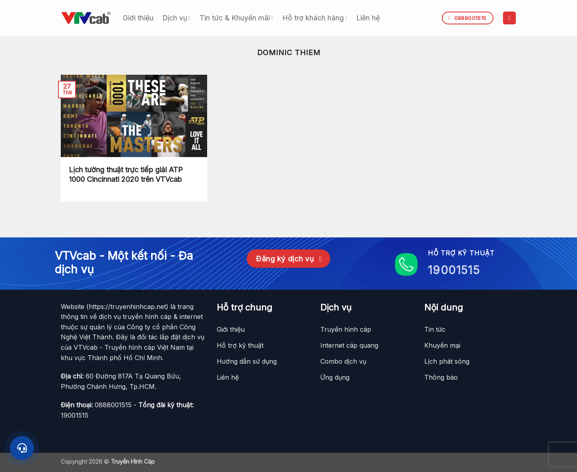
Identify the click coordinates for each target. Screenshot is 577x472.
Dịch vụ (176, 18)
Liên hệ (368, 18)
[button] (509, 18)
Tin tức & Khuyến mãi (237, 18)
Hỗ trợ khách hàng (314, 18)
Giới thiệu (138, 18)
